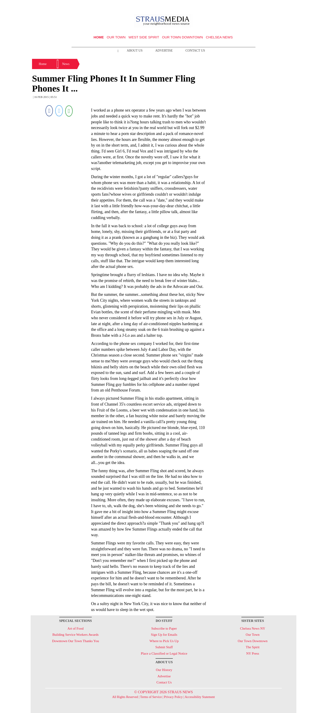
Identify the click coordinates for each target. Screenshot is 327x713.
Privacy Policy (173, 697)
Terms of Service (151, 697)
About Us (134, 50)
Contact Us (195, 50)
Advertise (164, 50)
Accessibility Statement (200, 697)
